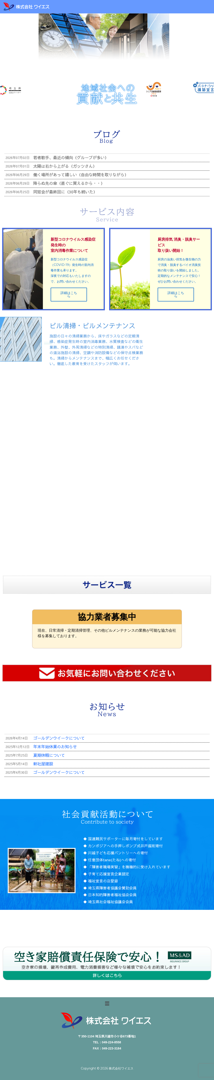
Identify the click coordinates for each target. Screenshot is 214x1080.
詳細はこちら (68, 297)
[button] (107, 1003)
